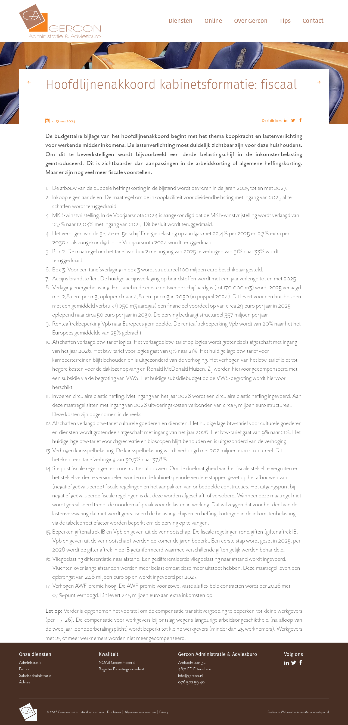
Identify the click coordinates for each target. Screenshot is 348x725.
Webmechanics (291, 712)
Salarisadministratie (35, 675)
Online (213, 21)
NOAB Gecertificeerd (117, 662)
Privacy (163, 712)
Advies (24, 682)
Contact (313, 21)
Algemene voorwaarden (140, 712)
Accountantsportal (317, 712)
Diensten (180, 21)
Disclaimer (114, 712)
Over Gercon (251, 21)
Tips (285, 21)
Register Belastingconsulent (121, 669)
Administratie (30, 662)
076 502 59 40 (191, 682)
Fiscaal (24, 669)
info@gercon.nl (190, 675)
